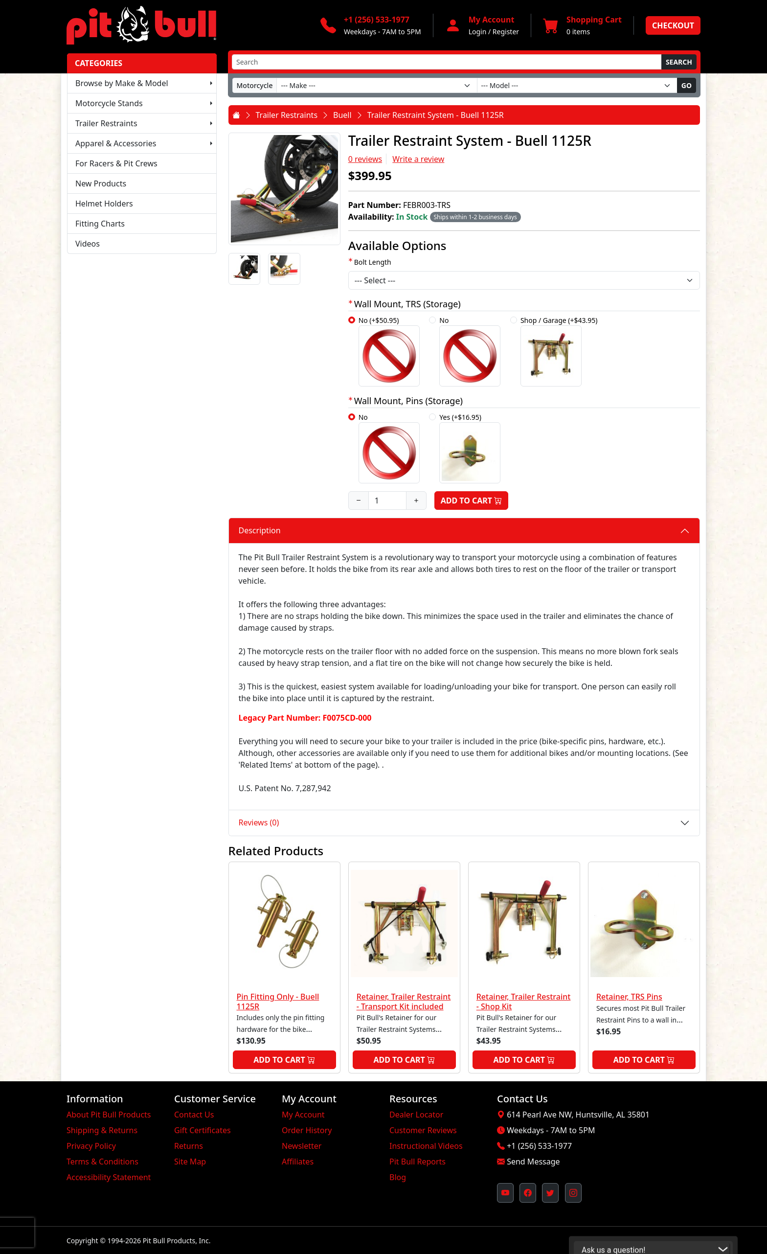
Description (260, 530)
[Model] (577, 85)
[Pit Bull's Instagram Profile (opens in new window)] (573, 1193)
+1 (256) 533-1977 (539, 1145)
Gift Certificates (202, 1130)
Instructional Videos (426, 1145)
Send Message (533, 1161)
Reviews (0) (259, 822)
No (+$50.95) (389, 351)
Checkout (673, 25)
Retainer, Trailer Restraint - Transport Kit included (404, 1001)
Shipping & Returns (102, 1130)
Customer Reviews (423, 1130)
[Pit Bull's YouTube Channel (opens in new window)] (505, 1193)
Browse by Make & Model (121, 83)
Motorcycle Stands (109, 103)
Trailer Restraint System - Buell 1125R (435, 115)
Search (679, 62)
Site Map (190, 1161)
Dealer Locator (416, 1114)
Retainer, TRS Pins (629, 996)
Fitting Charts (100, 223)
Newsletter (301, 1145)
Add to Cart (471, 500)
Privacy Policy (91, 1145)
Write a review (418, 159)
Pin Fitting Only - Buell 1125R (278, 1001)
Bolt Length (372, 262)
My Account (303, 1114)
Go (686, 85)
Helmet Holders (104, 203)
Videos (87, 243)
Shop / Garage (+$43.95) (559, 351)
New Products (100, 183)
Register (506, 31)
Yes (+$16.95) (469, 447)
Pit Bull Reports (417, 1161)
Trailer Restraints (106, 123)
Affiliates (298, 1161)
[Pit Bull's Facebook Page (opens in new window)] (527, 1193)
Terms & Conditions (102, 1161)
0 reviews (365, 159)
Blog (397, 1177)
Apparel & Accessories (115, 143)
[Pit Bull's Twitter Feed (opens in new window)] (550, 1193)
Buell (342, 115)
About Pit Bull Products (109, 1114)
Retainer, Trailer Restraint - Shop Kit (523, 1001)
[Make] (376, 85)
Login (478, 31)
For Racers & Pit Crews (116, 163)
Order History (307, 1130)
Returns (188, 1145)
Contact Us (194, 1114)
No (469, 351)
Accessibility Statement (109, 1177)
